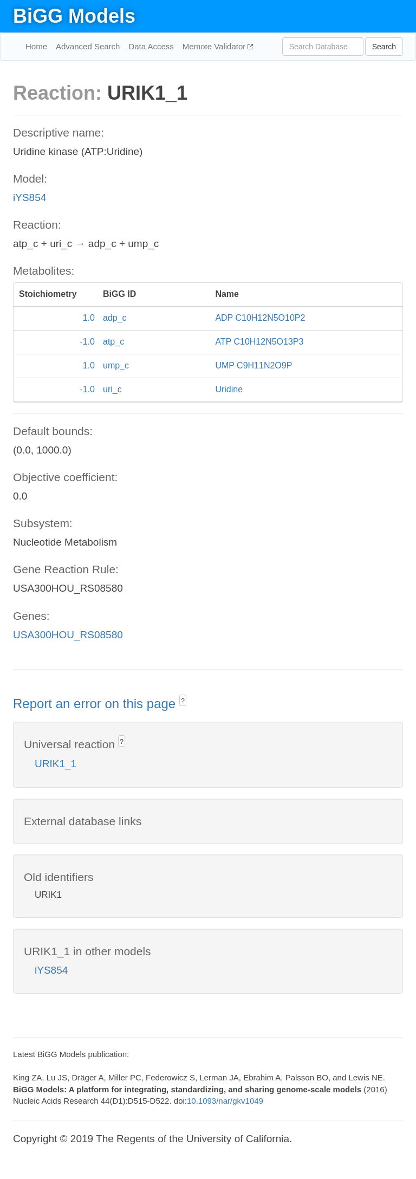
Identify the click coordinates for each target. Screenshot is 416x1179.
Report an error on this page (96, 703)
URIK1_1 (55, 763)
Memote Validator (215, 46)
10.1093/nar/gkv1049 (225, 1100)
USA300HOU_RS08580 (68, 634)
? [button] (183, 701)
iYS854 (29, 197)
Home (36, 46)
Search (384, 46)
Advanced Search (88, 46)
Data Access (150, 46)
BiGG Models (74, 16)
